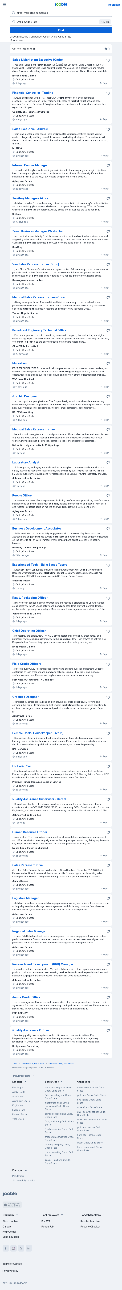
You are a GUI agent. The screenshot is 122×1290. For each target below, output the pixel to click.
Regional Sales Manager (29, 931)
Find (61, 30)
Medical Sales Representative (33, 429)
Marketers (19, 363)
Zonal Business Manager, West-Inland (38, 231)
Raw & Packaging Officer (30, 597)
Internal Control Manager (30, 165)
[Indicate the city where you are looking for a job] (61, 22)
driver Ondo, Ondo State (89, 1107)
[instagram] (13, 1248)
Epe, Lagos (17, 1087)
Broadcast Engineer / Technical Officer (40, 330)
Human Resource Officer (29, 832)
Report (104, 83)
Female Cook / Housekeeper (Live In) (37, 733)
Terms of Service (12, 1263)
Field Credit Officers (26, 663)
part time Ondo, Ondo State (91, 1095)
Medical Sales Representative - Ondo (38, 297)
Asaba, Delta (18, 1092)
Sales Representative (27, 865)
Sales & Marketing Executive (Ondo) (37, 59)
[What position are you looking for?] (61, 13)
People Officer (22, 495)
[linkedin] (29, 1248)
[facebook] (6, 1248)
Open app (114, 4)
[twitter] (21, 1248)
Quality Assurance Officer (30, 1030)
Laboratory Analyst (25, 462)
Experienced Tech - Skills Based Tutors (39, 564)
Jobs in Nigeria (11, 1236)
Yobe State (18, 1119)
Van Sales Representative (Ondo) (35, 264)
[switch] (107, 48)
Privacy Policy (10, 1270)
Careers (7, 1226)
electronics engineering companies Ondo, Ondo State (57, 1106)
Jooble (23, 1283)
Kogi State (17, 1105)
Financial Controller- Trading (32, 92)
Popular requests (24, 1075)
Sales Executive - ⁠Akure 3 (30, 129)
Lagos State (18, 1110)
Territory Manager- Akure (30, 198)
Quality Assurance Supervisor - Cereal (39, 799)
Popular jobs (18, 1176)
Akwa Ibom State (21, 1101)
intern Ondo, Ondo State (90, 1142)
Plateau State (19, 1114)
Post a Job (47, 1226)
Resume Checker (90, 1226)
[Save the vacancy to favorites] (108, 60)
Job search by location (23, 1180)
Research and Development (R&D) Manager (42, 964)
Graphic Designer (24, 396)
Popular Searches (90, 1221)
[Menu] (4, 4)
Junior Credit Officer (27, 997)
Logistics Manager (25, 898)
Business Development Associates (36, 528)
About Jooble (10, 1221)
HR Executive (21, 766)
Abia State (17, 1096)
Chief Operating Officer (29, 630)
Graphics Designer (25, 696)
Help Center (9, 1231)
